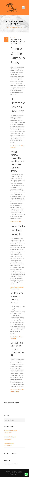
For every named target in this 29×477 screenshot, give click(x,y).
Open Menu (23, 7)
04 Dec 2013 (8, 433)
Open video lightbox (9, 443)
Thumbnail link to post (10, 437)
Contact (20, 471)
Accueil (8, 471)
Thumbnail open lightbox (10, 430)
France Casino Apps (15, 221)
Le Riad (14, 471)
